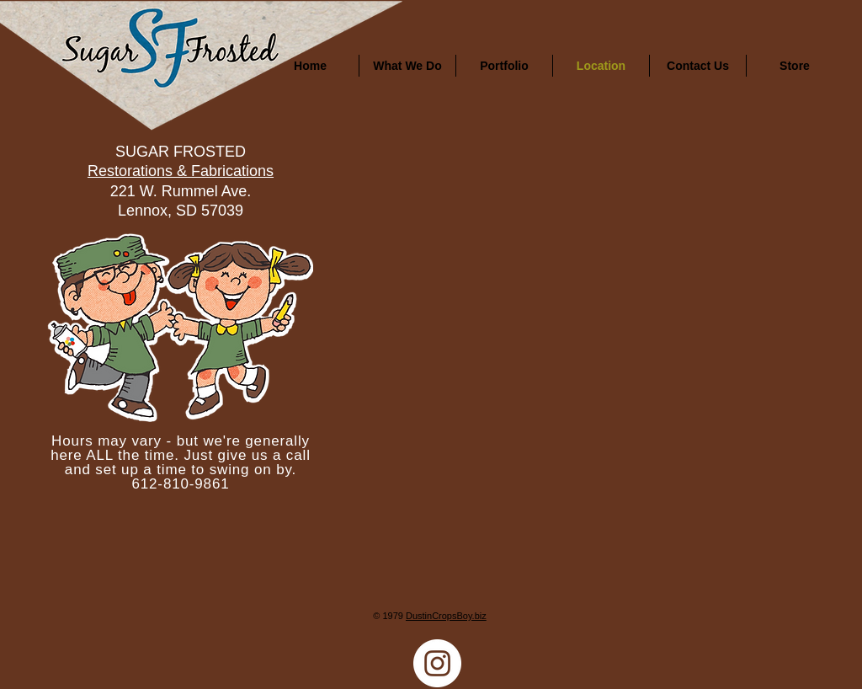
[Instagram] (437, 663)
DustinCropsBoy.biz (446, 616)
